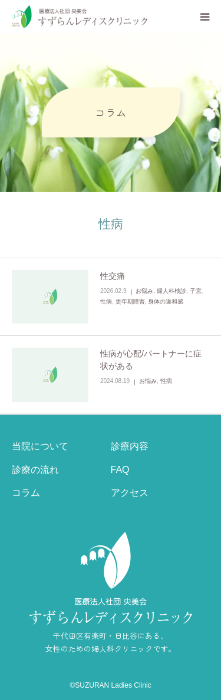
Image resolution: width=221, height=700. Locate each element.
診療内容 (130, 446)
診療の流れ (35, 470)
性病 (106, 301)
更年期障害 (130, 301)
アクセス (130, 493)
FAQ (120, 470)
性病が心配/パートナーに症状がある (151, 360)
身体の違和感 (165, 301)
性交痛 (112, 276)
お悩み (144, 291)
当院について (40, 446)
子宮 (196, 291)
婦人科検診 (171, 291)
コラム (26, 493)
